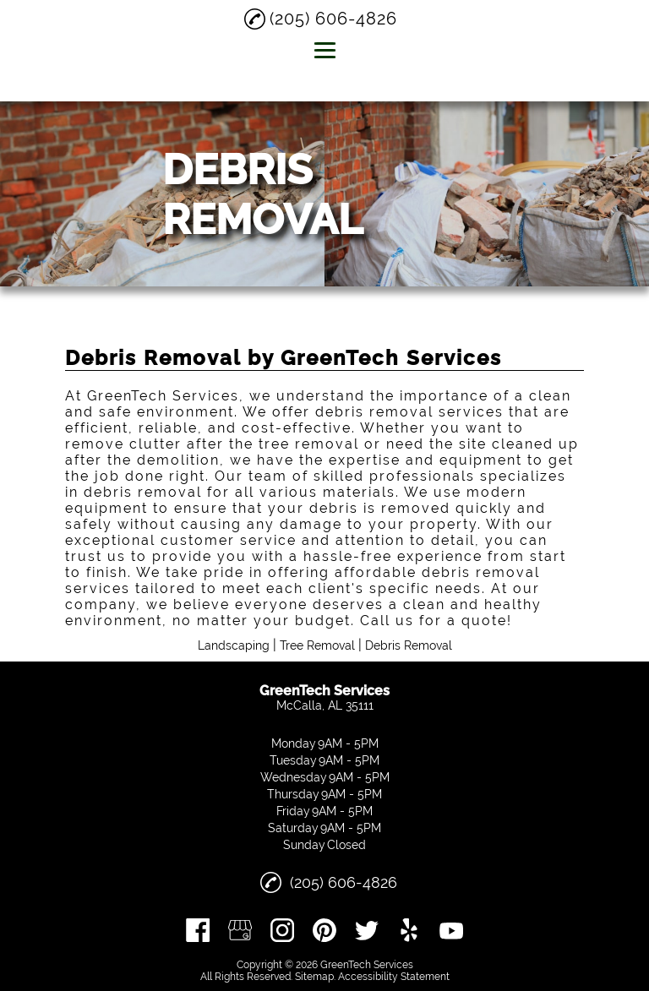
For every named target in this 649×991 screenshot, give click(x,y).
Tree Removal (317, 645)
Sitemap (314, 977)
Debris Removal (408, 645)
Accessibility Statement (394, 977)
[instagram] (282, 930)
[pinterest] (324, 930)
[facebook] (198, 930)
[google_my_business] (240, 930)
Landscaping (234, 645)
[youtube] (451, 930)
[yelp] (409, 930)
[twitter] (367, 930)
